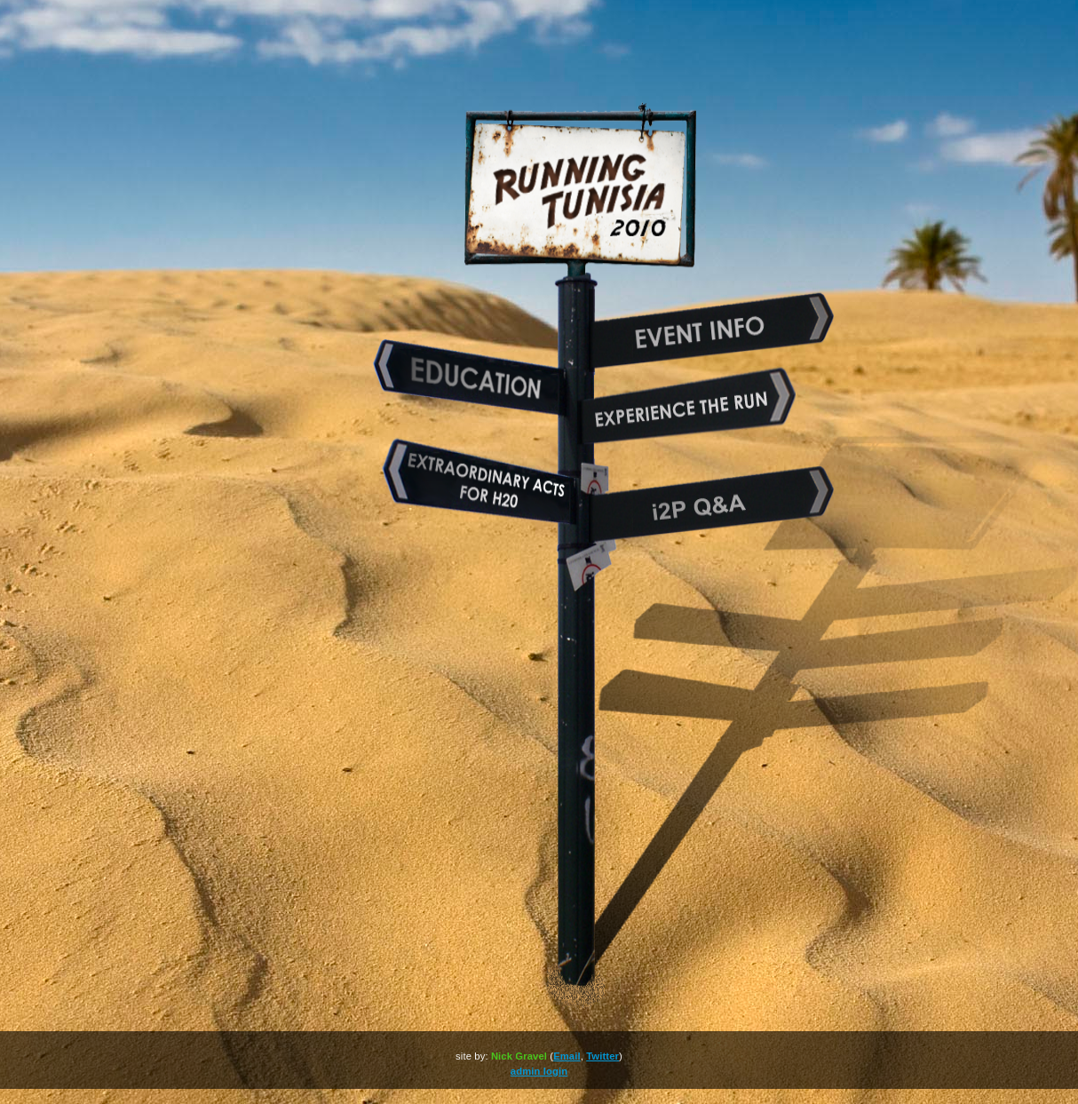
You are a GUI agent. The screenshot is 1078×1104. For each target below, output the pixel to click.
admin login (539, 1071)
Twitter (602, 1056)
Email (567, 1056)
